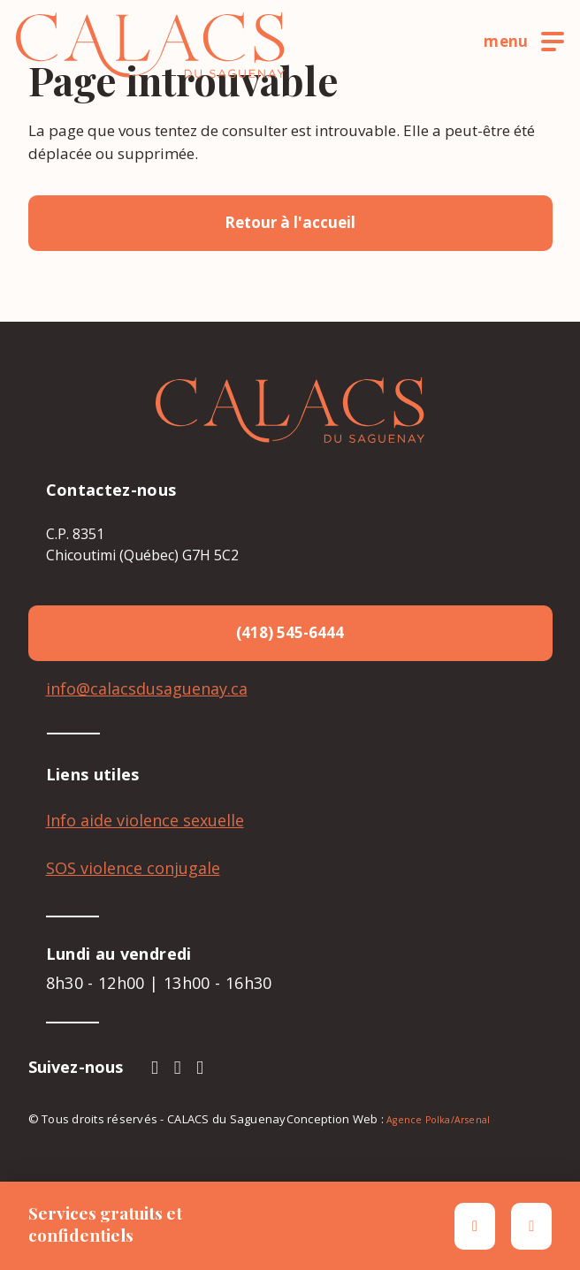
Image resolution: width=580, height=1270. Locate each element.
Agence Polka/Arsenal (438, 1120)
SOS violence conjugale (133, 867)
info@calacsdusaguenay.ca (147, 688)
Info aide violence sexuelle (145, 820)
